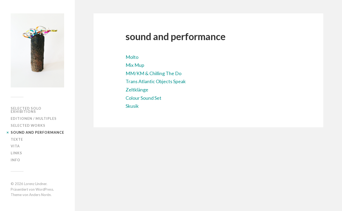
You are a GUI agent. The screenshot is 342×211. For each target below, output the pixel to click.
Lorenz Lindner (35, 184)
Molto (132, 57)
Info (15, 160)
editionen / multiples (34, 118)
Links (16, 153)
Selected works (28, 125)
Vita (15, 146)
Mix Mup (135, 65)
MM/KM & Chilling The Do (153, 73)
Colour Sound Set (143, 98)
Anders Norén (40, 195)
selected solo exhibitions (26, 110)
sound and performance (37, 132)
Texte (17, 139)
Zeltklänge (137, 90)
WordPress (44, 189)
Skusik (132, 106)
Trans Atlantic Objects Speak (156, 81)
